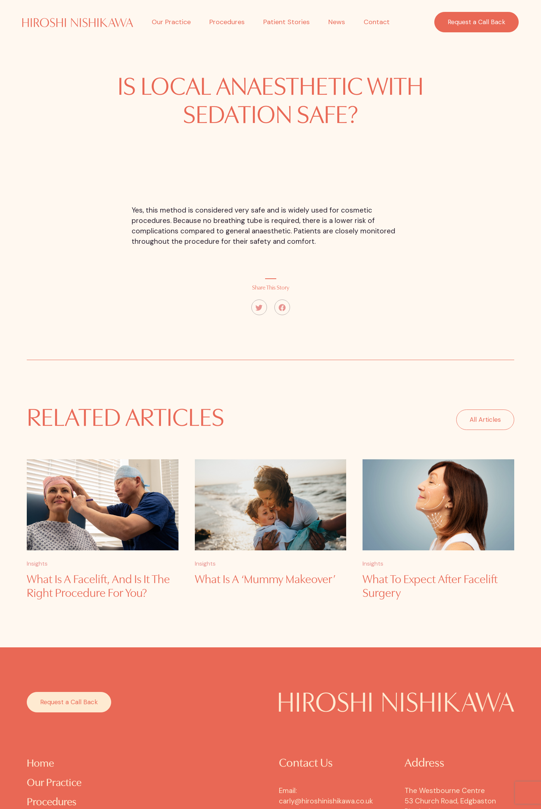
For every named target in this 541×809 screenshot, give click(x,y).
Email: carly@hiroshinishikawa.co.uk (326, 796)
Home (40, 763)
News (336, 21)
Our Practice (171, 21)
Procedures (227, 21)
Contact (377, 21)
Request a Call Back (476, 22)
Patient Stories (286, 21)
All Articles (485, 428)
